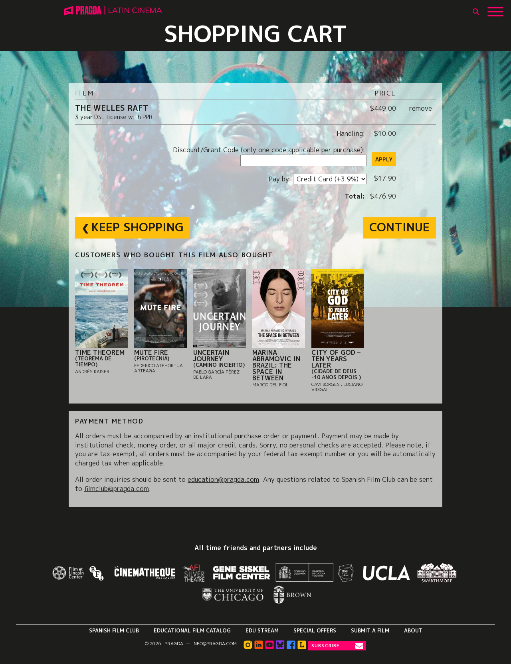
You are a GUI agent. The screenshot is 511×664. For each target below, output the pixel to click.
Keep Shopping (137, 227)
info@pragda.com (214, 643)
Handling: (352, 133)
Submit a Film (370, 630)
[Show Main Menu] (495, 9)
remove (420, 108)
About (413, 630)
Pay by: (281, 179)
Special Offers (314, 630)
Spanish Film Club (114, 630)
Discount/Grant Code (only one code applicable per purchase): (270, 149)
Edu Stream (262, 630)
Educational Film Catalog (192, 630)
